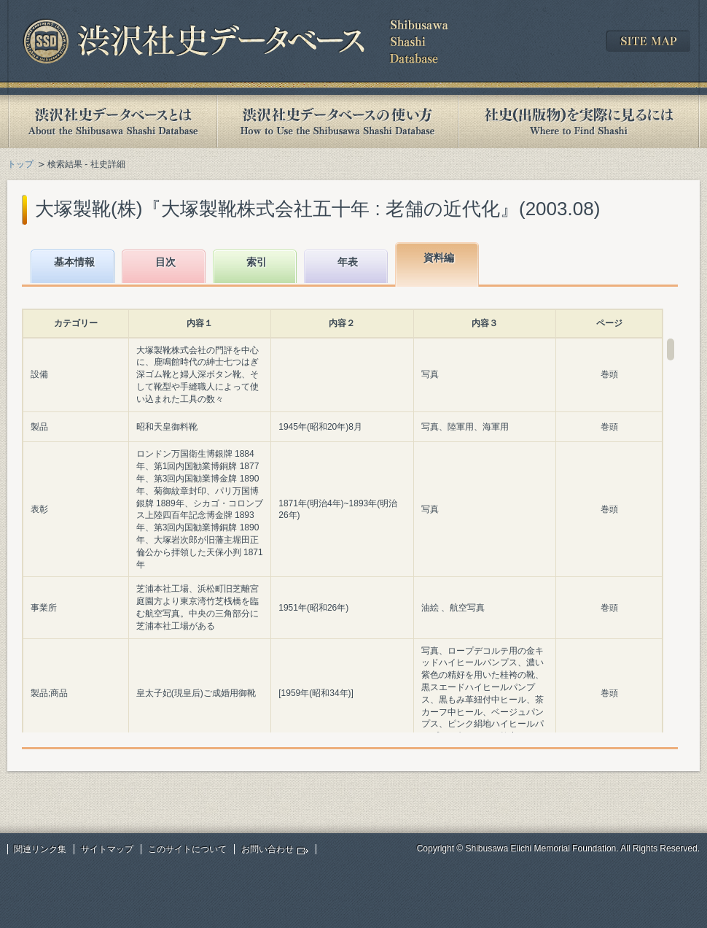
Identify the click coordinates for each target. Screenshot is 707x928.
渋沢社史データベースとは (111, 121)
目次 (165, 262)
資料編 (438, 257)
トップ (20, 164)
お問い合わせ (267, 849)
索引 (256, 262)
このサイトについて (187, 849)
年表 (347, 262)
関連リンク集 (40, 849)
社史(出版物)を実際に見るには (579, 121)
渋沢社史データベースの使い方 (337, 121)
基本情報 (74, 262)
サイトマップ (107, 849)
